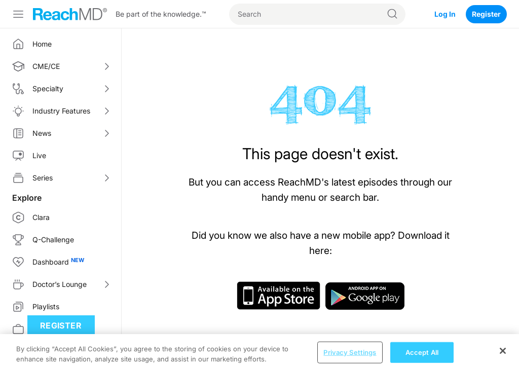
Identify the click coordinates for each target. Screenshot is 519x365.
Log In (445, 14)
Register (486, 14)
